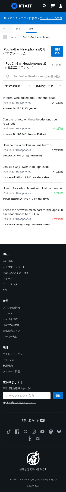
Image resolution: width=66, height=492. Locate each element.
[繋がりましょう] (27, 395)
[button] (5, 6)
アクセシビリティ (13, 354)
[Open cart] (52, 6)
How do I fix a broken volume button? (27, 145)
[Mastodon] (50, 431)
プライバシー (10, 359)
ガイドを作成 (10, 319)
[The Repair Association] (37, 438)
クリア (56, 64)
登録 (57, 395)
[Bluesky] (58, 432)
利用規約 (8, 365)
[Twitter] (25, 431)
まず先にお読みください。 (19, 402)
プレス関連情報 (11, 307)
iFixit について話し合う (16, 272)
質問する (57, 51)
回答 (31, 28)
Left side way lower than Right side (26, 167)
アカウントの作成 (51, 18)
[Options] (5, 37)
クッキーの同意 (11, 371)
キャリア (8, 278)
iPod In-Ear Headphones (36, 37)
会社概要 (8, 261)
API (5, 290)
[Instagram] (33, 431)
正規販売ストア (11, 330)
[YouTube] (42, 431)
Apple (14, 37)
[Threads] (29, 438)
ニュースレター (11, 284)
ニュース (8, 313)
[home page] (21, 6)
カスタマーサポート (14, 267)
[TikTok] (8, 431)
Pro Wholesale (11, 324)
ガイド (19, 28)
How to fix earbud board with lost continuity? (32, 188)
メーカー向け (10, 336)
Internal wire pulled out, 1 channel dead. (29, 98)
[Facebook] (16, 431)
